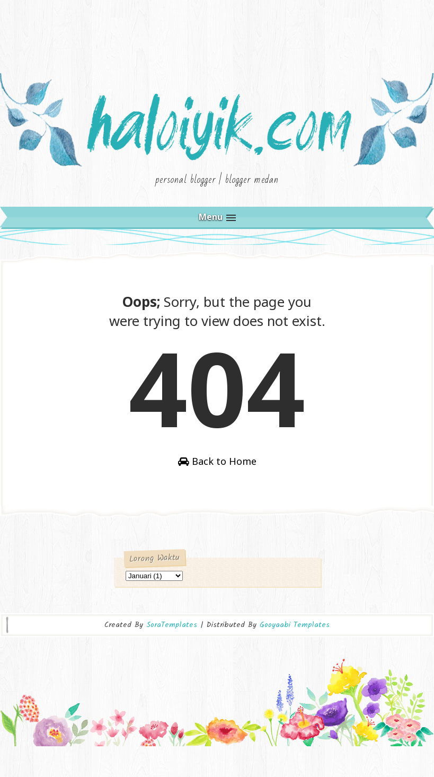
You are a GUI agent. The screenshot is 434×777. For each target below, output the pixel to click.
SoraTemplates (171, 653)
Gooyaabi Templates (295, 653)
